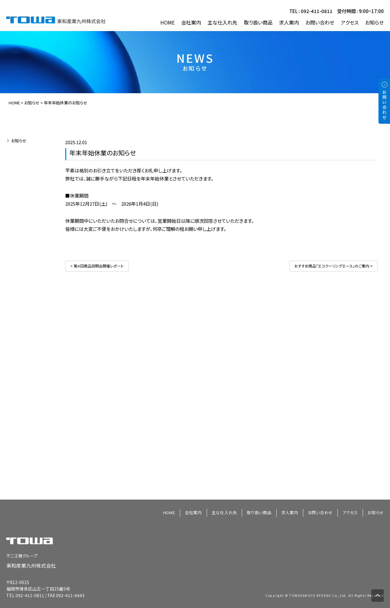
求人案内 (289, 22)
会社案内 (191, 22)
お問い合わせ (319, 22)
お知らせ (374, 22)
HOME (167, 22)
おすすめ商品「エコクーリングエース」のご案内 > (333, 265)
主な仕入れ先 (222, 22)
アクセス (350, 22)
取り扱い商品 (258, 22)
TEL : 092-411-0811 (311, 11)
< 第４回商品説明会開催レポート (97, 265)
